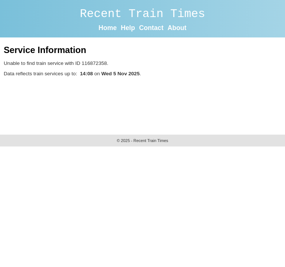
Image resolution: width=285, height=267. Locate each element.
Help (128, 28)
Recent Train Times (142, 13)
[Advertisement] (139, 104)
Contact (151, 28)
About (176, 28)
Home (108, 28)
